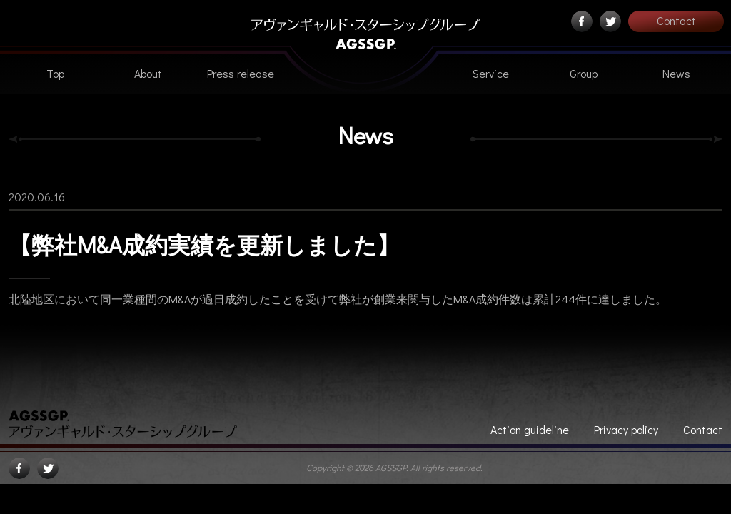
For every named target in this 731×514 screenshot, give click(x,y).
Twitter (610, 21)
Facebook (582, 21)
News (676, 73)
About (148, 73)
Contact (676, 20)
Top (55, 73)
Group (584, 73)
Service (491, 73)
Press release (240, 73)
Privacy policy (626, 429)
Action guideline (529, 429)
